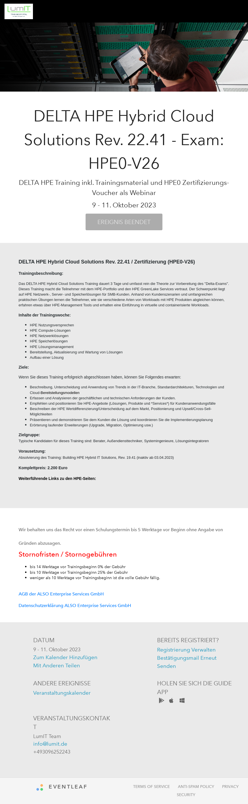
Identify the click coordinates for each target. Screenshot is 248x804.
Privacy (230, 786)
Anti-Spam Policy (196, 786)
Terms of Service (151, 786)
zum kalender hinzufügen (65, 657)
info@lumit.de (50, 744)
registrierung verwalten (186, 649)
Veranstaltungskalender (62, 693)
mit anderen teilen (56, 665)
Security (186, 794)
